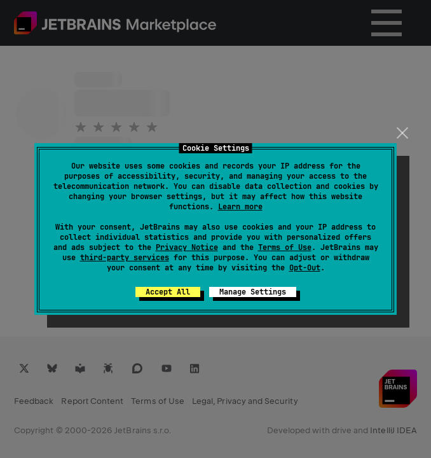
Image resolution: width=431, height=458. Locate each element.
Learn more (240, 207)
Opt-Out (304, 268)
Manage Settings (252, 292)
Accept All (168, 292)
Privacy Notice (187, 247)
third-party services (124, 258)
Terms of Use (284, 247)
